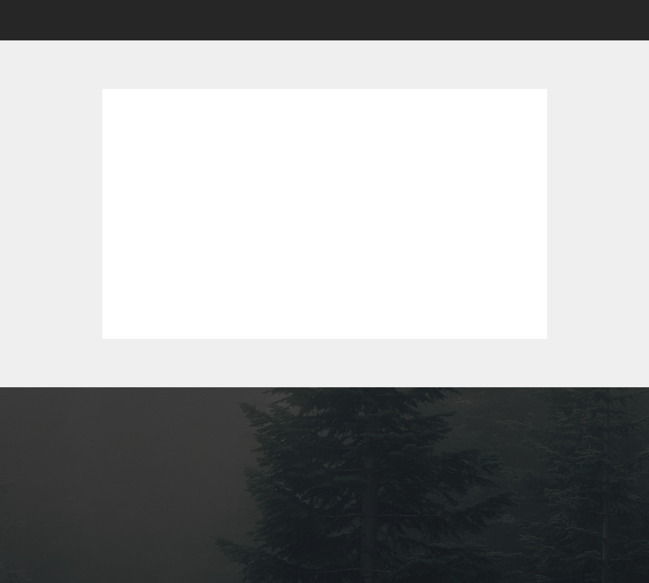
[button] (519, 20)
